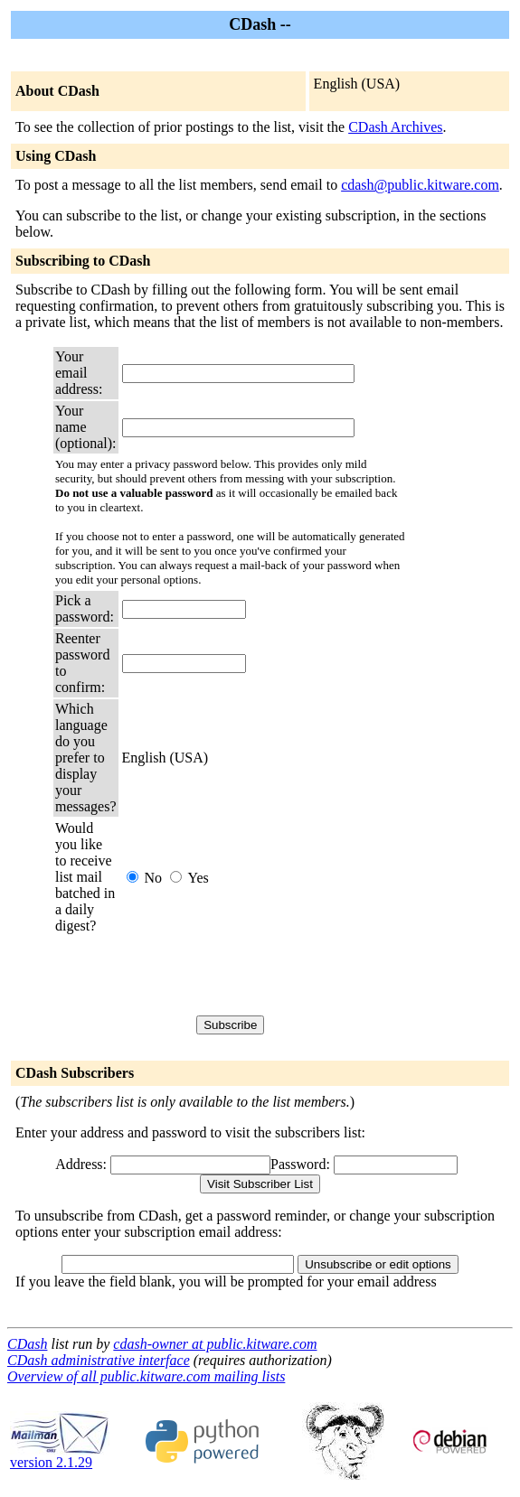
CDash (27, 1344)
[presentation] (259, 975)
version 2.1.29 (59, 1456)
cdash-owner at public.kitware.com (215, 1344)
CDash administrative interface (98, 1360)
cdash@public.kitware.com (420, 184)
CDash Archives (395, 127)
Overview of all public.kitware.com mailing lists (146, 1376)
